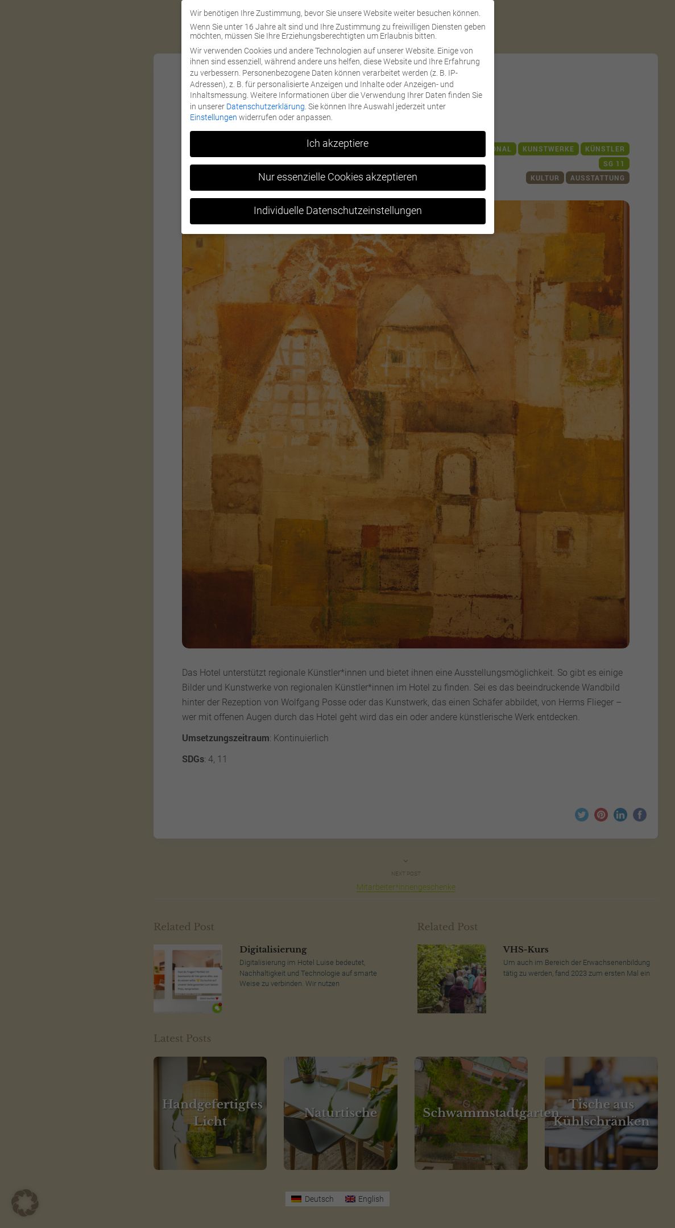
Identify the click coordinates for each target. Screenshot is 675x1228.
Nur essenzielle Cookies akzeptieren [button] (337, 177)
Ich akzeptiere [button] (337, 143)
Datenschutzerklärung (265, 106)
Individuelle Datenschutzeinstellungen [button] (338, 210)
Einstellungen (213, 117)
